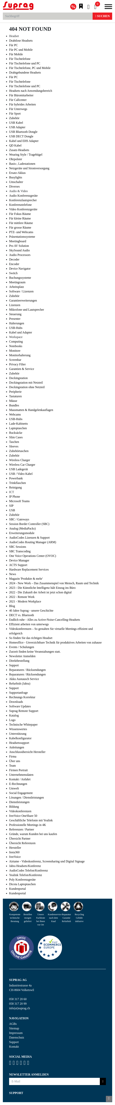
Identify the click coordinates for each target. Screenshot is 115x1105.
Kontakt (14, 1046)
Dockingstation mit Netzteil (26, 382)
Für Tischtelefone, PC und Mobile (29, 68)
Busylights (15, 177)
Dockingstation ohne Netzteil (27, 387)
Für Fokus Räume (20, 213)
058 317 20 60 (18, 999)
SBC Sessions (17, 546)
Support (14, 1042)
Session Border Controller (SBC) (29, 524)
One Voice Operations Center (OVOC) (32, 555)
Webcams (15, 414)
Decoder (14, 259)
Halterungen (16, 323)
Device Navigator (20, 268)
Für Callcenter (18, 99)
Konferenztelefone (20, 204)
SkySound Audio (19, 250)
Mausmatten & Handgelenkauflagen (31, 410)
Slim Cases (16, 437)
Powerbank (16, 478)
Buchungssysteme (20, 277)
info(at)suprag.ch (19, 1008)
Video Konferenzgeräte (23, 209)
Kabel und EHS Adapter (24, 140)
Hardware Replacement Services (29, 569)
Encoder (14, 264)
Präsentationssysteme (22, 236)
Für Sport (15, 113)
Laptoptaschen (18, 428)
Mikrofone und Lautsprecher (26, 309)
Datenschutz (16, 1037)
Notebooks (15, 346)
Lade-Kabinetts (18, 423)
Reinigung (15, 487)
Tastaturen (15, 396)
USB (12, 510)
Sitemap (14, 1028)
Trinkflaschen (17, 482)
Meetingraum (17, 282)
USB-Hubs (15, 327)
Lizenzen (14, 305)
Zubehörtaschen (18, 451)
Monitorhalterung (20, 355)
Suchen (102, 16)
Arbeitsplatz (16, 286)
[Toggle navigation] (108, 7)
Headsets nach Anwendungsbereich (30, 90)
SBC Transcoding (20, 551)
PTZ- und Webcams (21, 232)
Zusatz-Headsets (19, 150)
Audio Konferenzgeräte (23, 195)
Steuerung (15, 314)
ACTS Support (18, 565)
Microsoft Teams (19, 501)
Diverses (14, 186)
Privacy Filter (17, 364)
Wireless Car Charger (22, 464)
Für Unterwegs (18, 109)
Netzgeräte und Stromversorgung (29, 168)
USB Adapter (17, 127)
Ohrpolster (15, 159)
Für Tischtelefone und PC (24, 63)
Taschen (14, 441)
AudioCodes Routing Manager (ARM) (32, 542)
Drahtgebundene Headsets (25, 72)
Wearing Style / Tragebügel (25, 154)
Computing (16, 341)
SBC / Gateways (19, 519)
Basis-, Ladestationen (22, 163)
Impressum (16, 1033)
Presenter (14, 318)
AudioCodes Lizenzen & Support (29, 537)
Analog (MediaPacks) (22, 528)
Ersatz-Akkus (17, 172)
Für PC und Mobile (21, 49)
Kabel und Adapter (20, 332)
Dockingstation (18, 378)
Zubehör (14, 118)
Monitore (14, 350)
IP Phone (14, 496)
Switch (13, 273)
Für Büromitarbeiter (21, 95)
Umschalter (16, 182)
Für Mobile (16, 54)
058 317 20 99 (18, 1003)
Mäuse (13, 400)
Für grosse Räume (20, 227)
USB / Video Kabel (21, 473)
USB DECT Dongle (21, 136)
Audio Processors (19, 254)
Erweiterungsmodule (21, 533)
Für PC (13, 45)
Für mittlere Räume (21, 223)
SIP (11, 505)
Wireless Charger (19, 460)
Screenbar (15, 359)
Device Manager (19, 560)
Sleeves (13, 446)
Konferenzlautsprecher (23, 200)
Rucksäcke (15, 432)
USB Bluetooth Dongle (23, 131)
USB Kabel (16, 122)
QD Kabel (15, 145)
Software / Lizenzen (21, 291)
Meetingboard (17, 241)
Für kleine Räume (20, 218)
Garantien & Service (21, 368)
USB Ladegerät (18, 469)
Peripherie (15, 391)
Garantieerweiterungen (23, 300)
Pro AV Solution (19, 245)
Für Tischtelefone (19, 58)
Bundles (14, 405)
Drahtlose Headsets (21, 40)
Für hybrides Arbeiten (22, 104)
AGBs (13, 1023)
